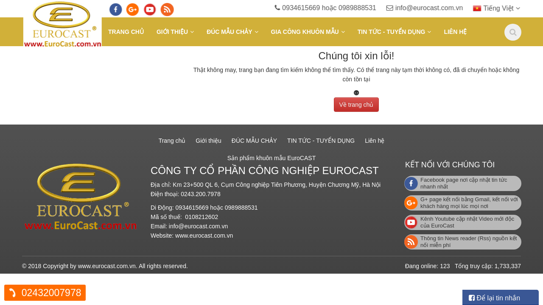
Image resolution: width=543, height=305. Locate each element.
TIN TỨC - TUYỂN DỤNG (391, 31)
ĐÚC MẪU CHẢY (229, 31)
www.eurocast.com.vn (204, 235)
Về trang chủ (356, 103)
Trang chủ (126, 31)
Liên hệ (455, 31)
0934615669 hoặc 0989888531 (338, 7)
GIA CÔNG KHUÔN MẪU (305, 31)
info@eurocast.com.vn (436, 7)
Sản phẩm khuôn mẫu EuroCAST (271, 158)
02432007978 (51, 292)
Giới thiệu (172, 31)
